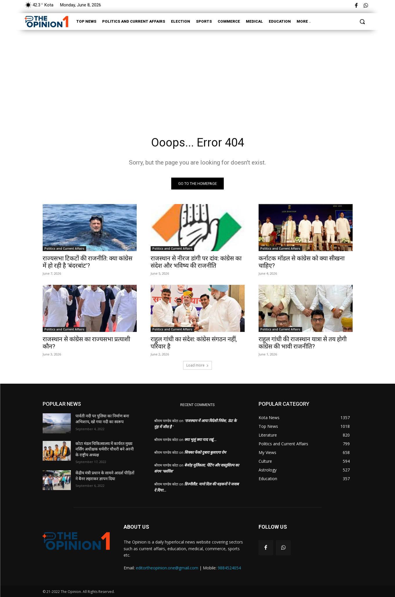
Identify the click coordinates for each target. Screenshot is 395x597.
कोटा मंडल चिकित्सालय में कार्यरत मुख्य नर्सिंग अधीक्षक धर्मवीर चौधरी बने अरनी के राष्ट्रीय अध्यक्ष (104, 449)
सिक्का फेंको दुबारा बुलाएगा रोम (205, 452)
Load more (197, 365)
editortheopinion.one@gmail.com (167, 568)
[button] (362, 21)
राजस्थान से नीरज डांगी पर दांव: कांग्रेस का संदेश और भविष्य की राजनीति (196, 262)
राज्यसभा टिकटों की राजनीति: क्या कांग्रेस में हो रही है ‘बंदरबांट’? (87, 262)
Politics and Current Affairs (64, 248)
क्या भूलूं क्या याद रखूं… (200, 439)
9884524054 (229, 568)
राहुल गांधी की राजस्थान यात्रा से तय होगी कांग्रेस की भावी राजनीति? (303, 343)
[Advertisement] (198, 75)
